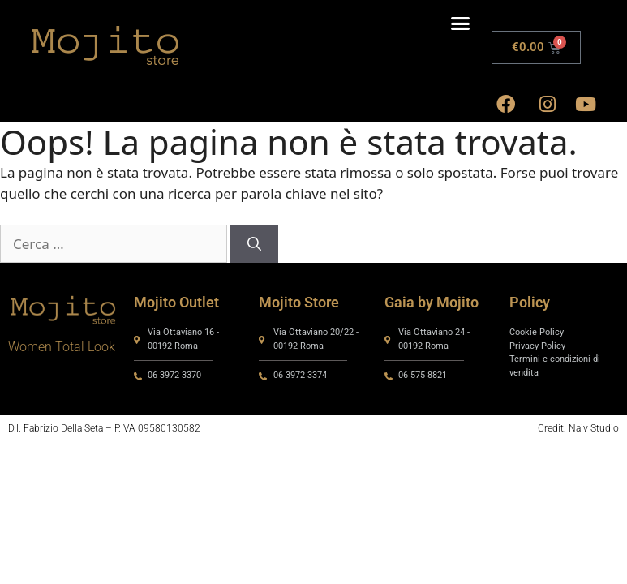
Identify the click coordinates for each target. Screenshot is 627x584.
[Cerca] (254, 244)
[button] (460, 23)
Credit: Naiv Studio (578, 428)
